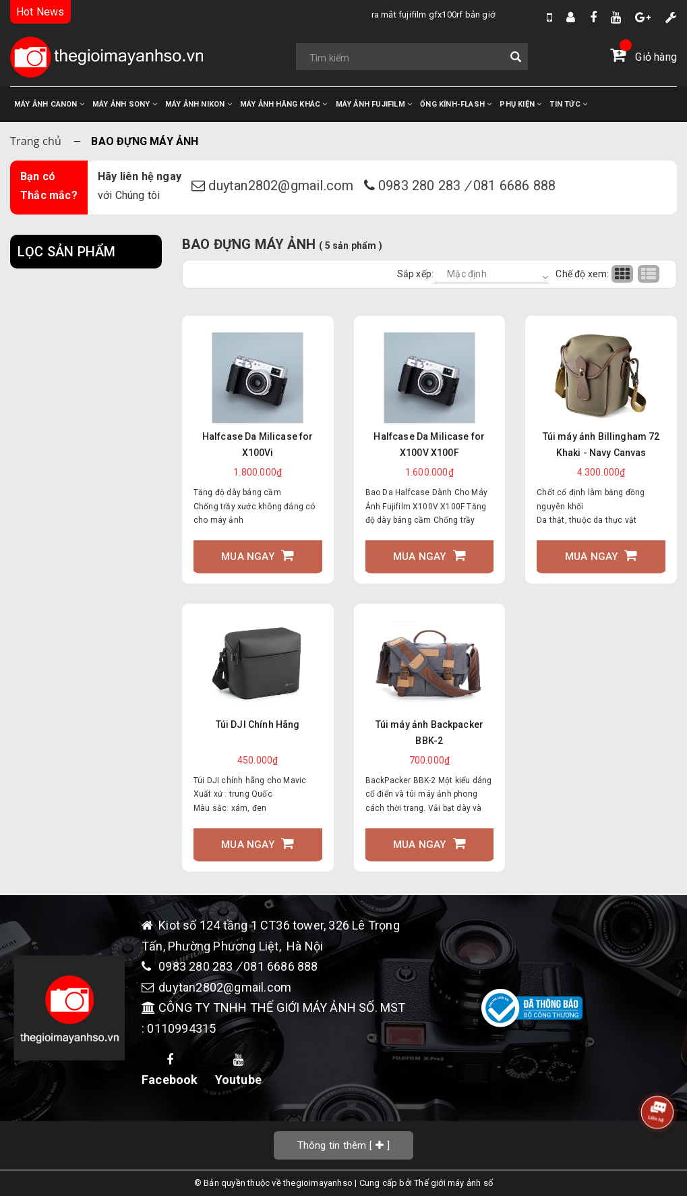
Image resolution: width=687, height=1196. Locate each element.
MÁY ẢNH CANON (49, 104)
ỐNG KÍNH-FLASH (455, 104)
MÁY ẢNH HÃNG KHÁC (284, 104)
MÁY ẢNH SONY (124, 104)
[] (343, 1145)
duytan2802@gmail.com (282, 185)
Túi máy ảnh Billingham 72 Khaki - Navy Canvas (601, 444)
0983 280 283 (421, 185)
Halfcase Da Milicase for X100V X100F (429, 444)
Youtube (238, 1070)
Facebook (170, 1070)
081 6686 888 (514, 185)
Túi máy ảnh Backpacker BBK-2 (430, 732)
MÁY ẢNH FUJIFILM (374, 104)
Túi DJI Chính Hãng (258, 724)
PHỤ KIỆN (520, 104)
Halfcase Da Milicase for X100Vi (257, 444)
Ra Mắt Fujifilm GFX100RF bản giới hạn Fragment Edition (345, 14)
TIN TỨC (568, 104)
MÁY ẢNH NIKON (198, 104)
